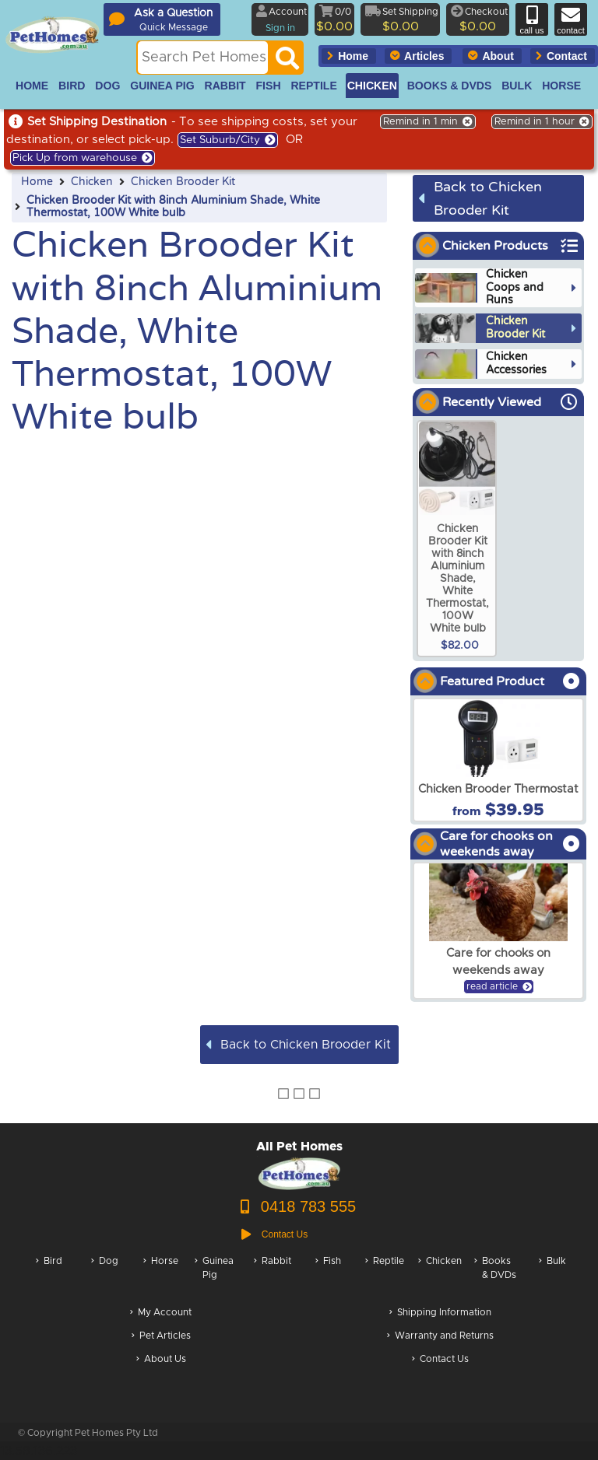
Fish (328, 1276)
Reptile (384, 1276)
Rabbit (272, 1276)
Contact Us (440, 1360)
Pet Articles (161, 1337)
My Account (161, 1313)
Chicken (92, 182)
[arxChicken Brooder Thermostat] (498, 760)
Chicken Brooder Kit (183, 182)
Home (37, 182)
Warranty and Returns (440, 1337)
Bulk (552, 1276)
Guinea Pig (214, 1276)
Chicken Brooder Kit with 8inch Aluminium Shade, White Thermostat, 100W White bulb (173, 206)
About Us (161, 1360)
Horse (160, 1276)
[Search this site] (203, 57)
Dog (104, 1276)
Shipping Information (440, 1313)
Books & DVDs (495, 1276)
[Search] (287, 62)
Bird (49, 1276)
